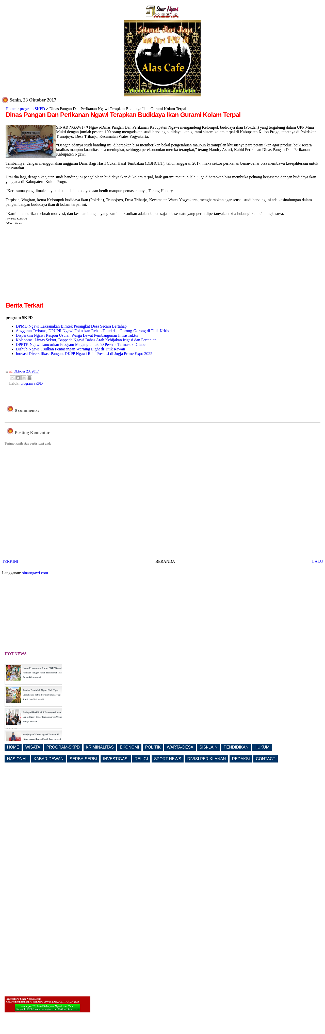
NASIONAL (17, 759)
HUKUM (261, 747)
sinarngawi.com (35, 573)
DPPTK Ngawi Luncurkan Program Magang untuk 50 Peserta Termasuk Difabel (81, 344)
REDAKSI (241, 759)
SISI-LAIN (209, 747)
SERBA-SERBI (83, 759)
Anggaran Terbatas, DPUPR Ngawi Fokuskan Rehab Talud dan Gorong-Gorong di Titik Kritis (92, 331)
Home (10, 109)
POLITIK (153, 747)
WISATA (32, 747)
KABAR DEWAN (49, 759)
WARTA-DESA (180, 747)
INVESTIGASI (115, 759)
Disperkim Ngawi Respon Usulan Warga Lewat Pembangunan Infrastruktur (77, 335)
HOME (13, 747)
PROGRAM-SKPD (63, 747)
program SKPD (32, 109)
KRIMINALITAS (100, 747)
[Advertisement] (48, 265)
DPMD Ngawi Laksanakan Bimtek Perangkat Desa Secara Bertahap (71, 326)
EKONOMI (129, 747)
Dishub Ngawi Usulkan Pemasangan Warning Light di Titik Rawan (70, 349)
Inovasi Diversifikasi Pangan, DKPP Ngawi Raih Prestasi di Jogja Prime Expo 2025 (84, 353)
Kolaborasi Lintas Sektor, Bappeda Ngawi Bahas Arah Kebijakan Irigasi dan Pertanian (86, 340)
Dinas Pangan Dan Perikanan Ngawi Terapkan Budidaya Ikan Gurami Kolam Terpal (123, 114)
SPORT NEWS (167, 759)
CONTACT (265, 759)
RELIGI (141, 759)
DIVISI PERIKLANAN (206, 759)
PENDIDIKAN (236, 747)
